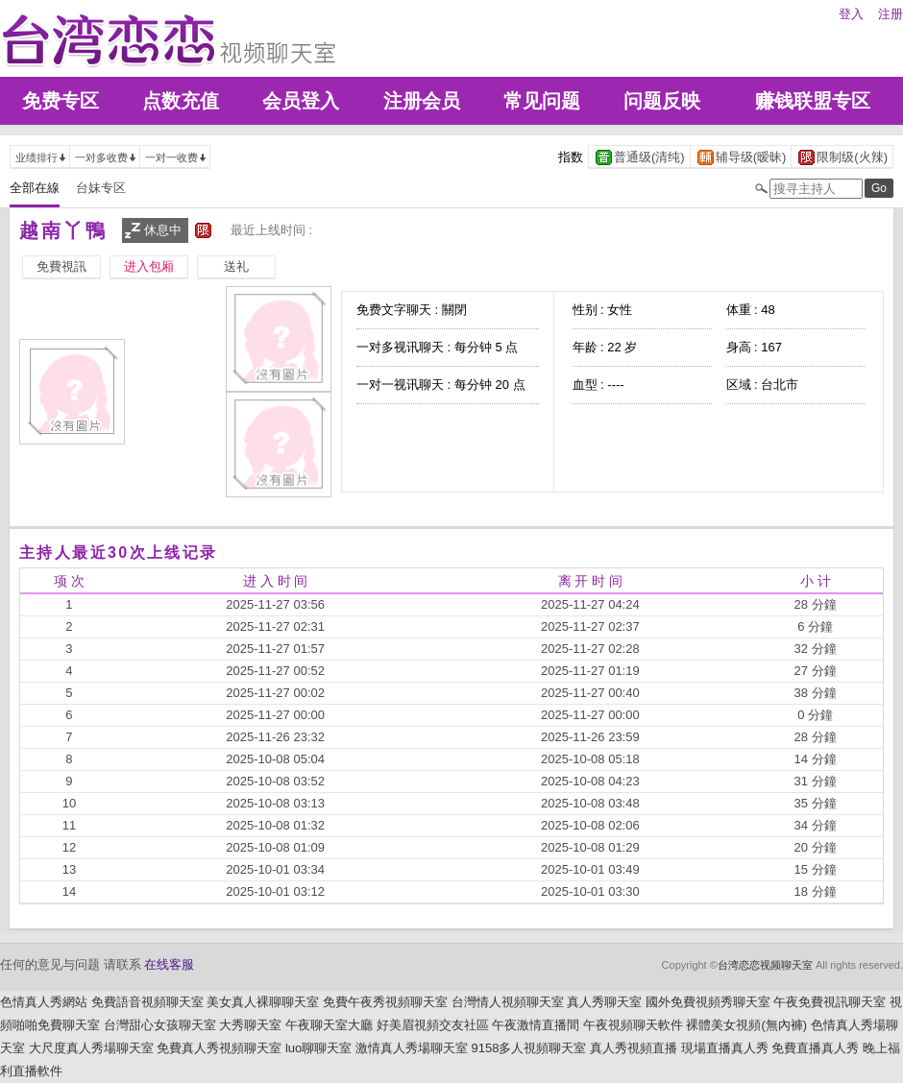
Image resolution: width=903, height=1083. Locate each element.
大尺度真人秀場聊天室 (91, 1048)
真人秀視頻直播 (633, 1048)
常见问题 (541, 100)
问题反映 (661, 100)
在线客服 (169, 964)
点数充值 (180, 100)
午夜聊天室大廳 (329, 1025)
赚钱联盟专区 (812, 100)
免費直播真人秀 (815, 1048)
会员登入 (300, 100)
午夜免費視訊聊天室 (829, 1002)
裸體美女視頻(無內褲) (746, 1025)
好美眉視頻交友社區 (433, 1025)
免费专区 (60, 100)
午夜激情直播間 (535, 1025)
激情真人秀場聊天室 (411, 1048)
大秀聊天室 (250, 1025)
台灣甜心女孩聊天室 (160, 1025)
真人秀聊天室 (604, 1002)
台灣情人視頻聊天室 (508, 1002)
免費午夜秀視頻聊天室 (385, 1002)
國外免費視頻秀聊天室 (708, 1002)
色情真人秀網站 (43, 1002)
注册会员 (421, 100)
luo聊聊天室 (318, 1048)
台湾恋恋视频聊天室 (765, 965)
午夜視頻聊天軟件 (633, 1025)
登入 (851, 14)
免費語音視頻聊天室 (147, 1002)
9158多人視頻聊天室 (528, 1048)
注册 (890, 14)
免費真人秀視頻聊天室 (219, 1048)
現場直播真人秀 (725, 1048)
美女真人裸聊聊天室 (263, 1002)
